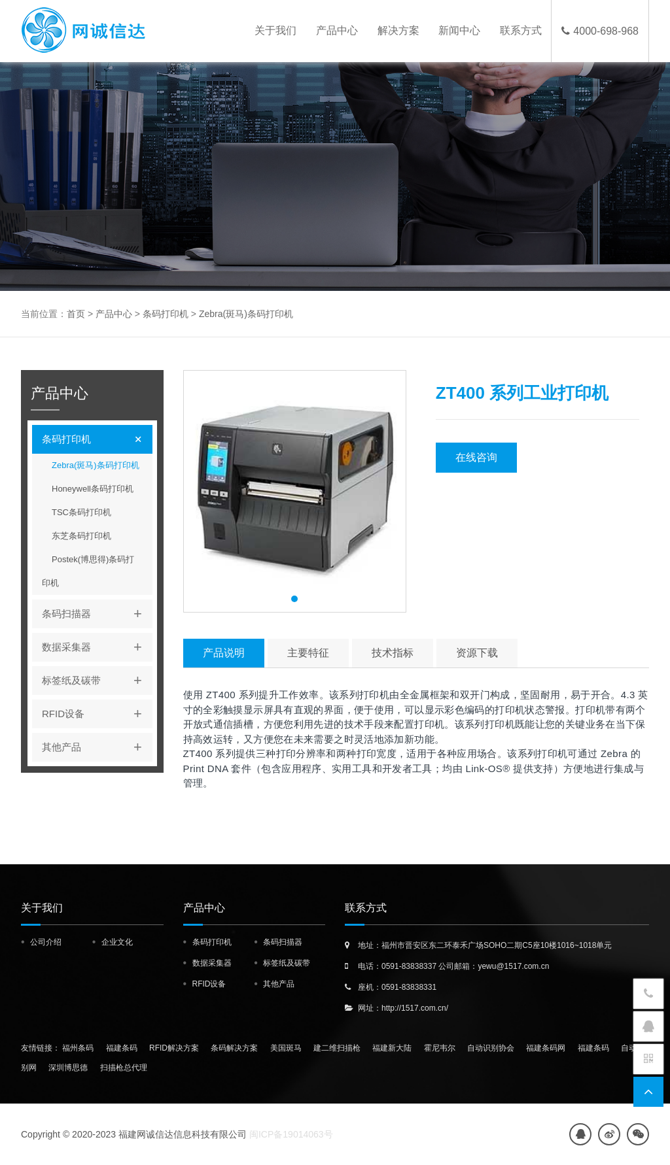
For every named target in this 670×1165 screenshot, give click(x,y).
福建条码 (121, 1048)
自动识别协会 (490, 1048)
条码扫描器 (97, 613)
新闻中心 (458, 31)
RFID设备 (97, 714)
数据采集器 (97, 647)
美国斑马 (286, 1048)
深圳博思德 (68, 1067)
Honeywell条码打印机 (92, 489)
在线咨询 (476, 457)
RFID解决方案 (174, 1048)
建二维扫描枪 (337, 1048)
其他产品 (97, 747)
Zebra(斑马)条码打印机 (246, 314)
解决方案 (396, 31)
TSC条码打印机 (81, 512)
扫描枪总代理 (123, 1067)
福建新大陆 (392, 1048)
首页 (76, 314)
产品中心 (334, 31)
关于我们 (271, 31)
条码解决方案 (234, 1048)
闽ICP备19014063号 (291, 1134)
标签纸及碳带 (97, 680)
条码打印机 (165, 314)
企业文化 (117, 942)
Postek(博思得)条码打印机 (88, 571)
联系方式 (520, 31)
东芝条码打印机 (81, 536)
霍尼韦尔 (439, 1048)
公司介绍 (46, 942)
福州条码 (78, 1048)
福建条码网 (545, 1048)
